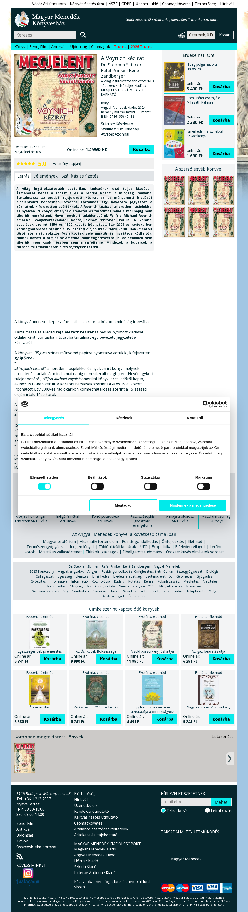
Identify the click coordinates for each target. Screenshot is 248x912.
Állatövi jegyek (114, 596)
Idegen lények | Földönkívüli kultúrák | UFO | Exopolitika (120, 546)
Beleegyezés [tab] (53, 418)
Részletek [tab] (124, 418)
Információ (79, 581)
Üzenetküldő (147, 3)
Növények (193, 586)
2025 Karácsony (42, 571)
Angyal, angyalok (71, 571)
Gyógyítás (38, 581)
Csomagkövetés (176, 3)
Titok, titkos (160, 591)
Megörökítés (56, 586)
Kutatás (134, 581)
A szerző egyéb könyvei (198, 169)
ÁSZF (113, 3)
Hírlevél (227, 3)
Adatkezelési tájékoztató (96, 834)
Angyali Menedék (167, 566)
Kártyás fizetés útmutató (96, 817)
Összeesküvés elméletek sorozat (195, 551)
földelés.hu (217, 904)
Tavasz (120, 46)
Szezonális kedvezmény (50, 591)
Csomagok (100, 46)
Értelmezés (136, 596)
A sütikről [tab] (195, 418)
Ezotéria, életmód (159, 576)
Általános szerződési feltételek (101, 829)
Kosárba (141, 149)
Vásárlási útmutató (49, 3)
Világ (212, 591)
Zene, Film (38, 46)
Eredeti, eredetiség (127, 576)
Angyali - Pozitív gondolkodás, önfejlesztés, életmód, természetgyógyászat (144, 571)
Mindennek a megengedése (193, 505)
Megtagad (123, 505)
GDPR (126, 3)
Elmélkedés (100, 576)
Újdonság (78, 46)
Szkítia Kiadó (85, 866)
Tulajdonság (195, 591)
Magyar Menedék (185, 859)
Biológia (212, 571)
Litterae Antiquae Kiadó (95, 872)
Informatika (58, 581)
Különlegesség (168, 581)
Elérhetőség (205, 3)
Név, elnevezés (170, 586)
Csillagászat (45, 576)
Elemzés (82, 576)
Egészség (64, 576)
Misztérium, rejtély (100, 586)
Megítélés (210, 581)
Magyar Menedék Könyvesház (70, 19)
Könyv (19, 46)
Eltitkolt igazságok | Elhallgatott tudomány (124, 551)
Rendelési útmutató (91, 811)
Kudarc (119, 581)
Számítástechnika (106, 591)
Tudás (178, 591)
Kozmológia (101, 581)
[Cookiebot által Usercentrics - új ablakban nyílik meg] (206, 404)
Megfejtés (191, 581)
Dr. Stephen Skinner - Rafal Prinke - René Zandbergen (109, 566)
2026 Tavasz (142, 46)
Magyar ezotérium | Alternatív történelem (80, 541)
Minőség (76, 586)
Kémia (149, 581)
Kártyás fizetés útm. (87, 3)
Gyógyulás (204, 576)
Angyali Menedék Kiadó (94, 855)
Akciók (22, 841)
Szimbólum (80, 591)
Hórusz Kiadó (86, 860)
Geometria (184, 576)
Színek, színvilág (135, 591)
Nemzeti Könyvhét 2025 (137, 586)
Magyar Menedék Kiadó (95, 849)
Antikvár (58, 46)
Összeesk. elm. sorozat (36, 847)
